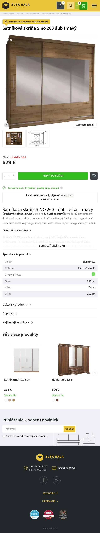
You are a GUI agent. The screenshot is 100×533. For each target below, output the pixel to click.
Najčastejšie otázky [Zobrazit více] (15, 322)
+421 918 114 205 (40, 21)
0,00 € (80, 5)
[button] (95, 373)
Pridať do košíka (52, 176)
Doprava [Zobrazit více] (8, 313)
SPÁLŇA (20, 13)
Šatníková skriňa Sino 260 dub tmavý (56, 13)
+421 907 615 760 (50, 199)
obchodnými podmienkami (32, 436)
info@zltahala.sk (67, 468)
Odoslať (66, 429)
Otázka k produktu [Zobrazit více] (14, 304)
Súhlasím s (26, 436)
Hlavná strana (8, 13)
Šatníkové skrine (32, 13)
